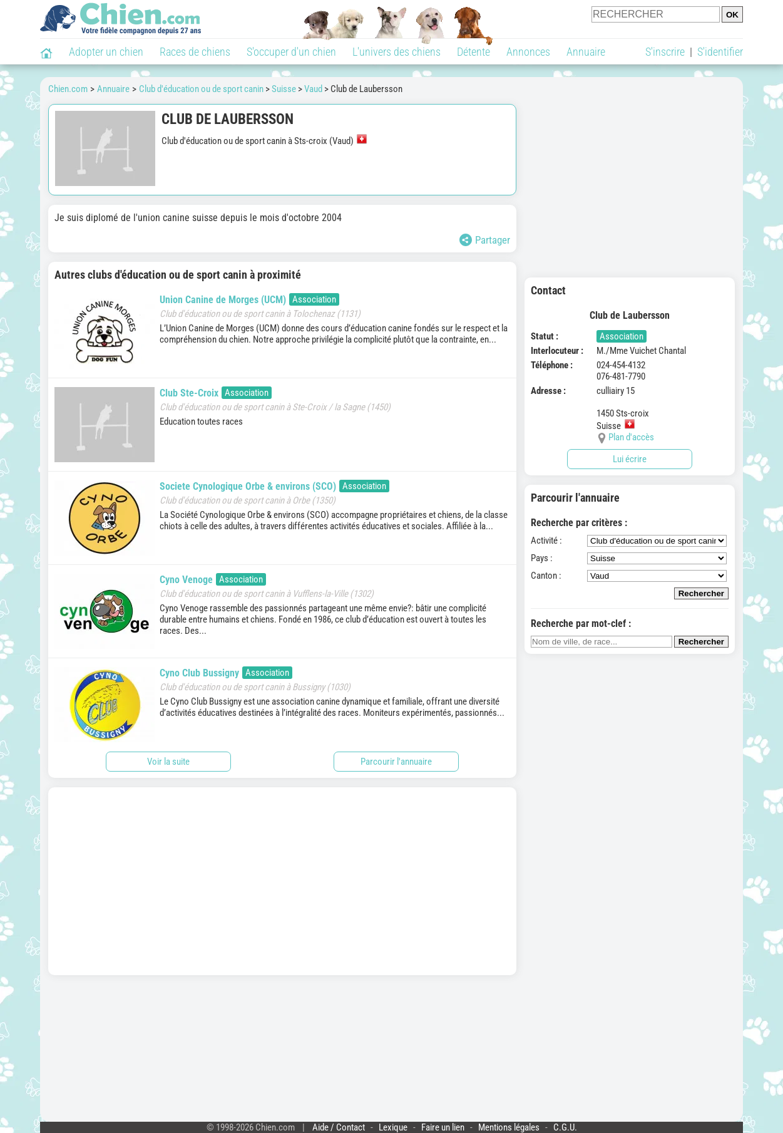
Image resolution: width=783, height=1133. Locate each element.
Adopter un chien (106, 51)
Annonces (528, 51)
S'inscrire (665, 51)
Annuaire (585, 51)
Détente (473, 51)
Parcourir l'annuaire (396, 761)
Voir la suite (168, 761)
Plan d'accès (631, 437)
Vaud (313, 89)
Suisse (284, 89)
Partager (484, 240)
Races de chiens (195, 51)
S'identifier (720, 51)
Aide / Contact (338, 1127)
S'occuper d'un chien (291, 51)
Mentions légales (509, 1127)
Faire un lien (442, 1127)
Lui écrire (630, 459)
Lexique (393, 1127)
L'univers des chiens (396, 51)
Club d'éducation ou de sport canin (201, 89)
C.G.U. (565, 1127)
